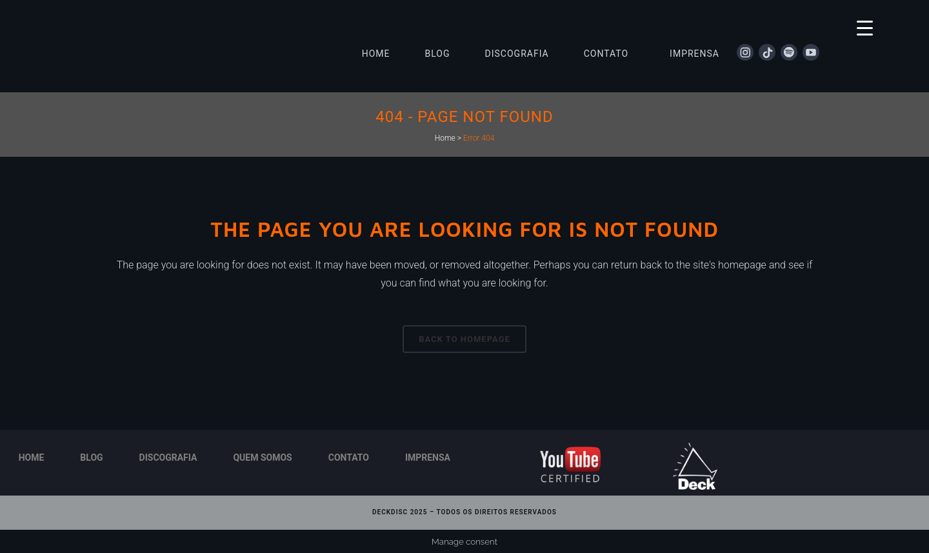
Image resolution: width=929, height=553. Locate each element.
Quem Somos (262, 457)
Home (445, 138)
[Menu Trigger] (865, 27)
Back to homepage (464, 339)
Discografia (168, 457)
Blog (91, 457)
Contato (348, 457)
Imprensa (427, 457)
